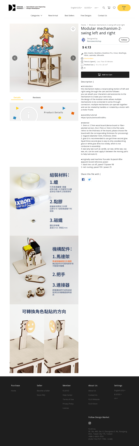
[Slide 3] (46, 89)
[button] (15, 58)
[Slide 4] (49, 89)
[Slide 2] (42, 89)
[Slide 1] (38, 89)
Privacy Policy (68, 404)
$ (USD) (88, 8)
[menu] (69, 15)
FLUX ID (66, 391)
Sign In (124, 8)
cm (96, 8)
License (66, 408)
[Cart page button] (109, 8)
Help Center (67, 395)
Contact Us (102, 15)
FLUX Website (94, 399)
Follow (124, 40)
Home (83, 25)
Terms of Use (68, 399)
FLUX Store (92, 404)
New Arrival (53, 15)
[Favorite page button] (113, 8)
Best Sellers (69, 15)
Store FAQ (41, 395)
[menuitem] (36, 15)
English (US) (76, 8)
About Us (92, 391)
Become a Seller (43, 391)
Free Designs (86, 15)
